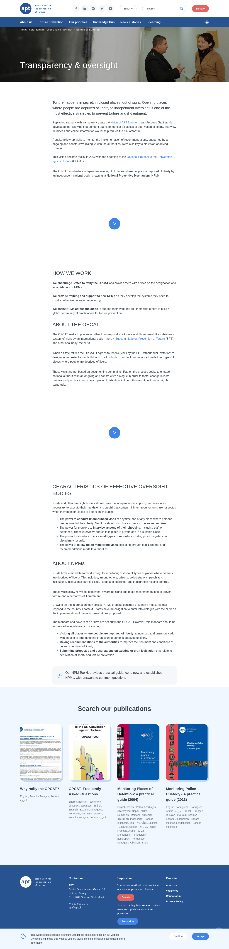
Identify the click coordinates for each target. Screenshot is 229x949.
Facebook (60, 8)
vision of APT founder (124, 124)
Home (23, 32)
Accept (200, 936)
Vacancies (172, 893)
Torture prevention (50, 22)
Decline (178, 936)
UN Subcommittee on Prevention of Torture (137, 341)
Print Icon (216, 22)
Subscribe (128, 923)
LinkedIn (68, 8)
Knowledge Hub (104, 22)
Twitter (86, 8)
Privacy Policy (174, 903)
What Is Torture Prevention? (60, 32)
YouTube (94, 8)
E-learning (153, 22)
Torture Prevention (36, 32)
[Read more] (41, 766)
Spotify (77, 8)
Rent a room (173, 898)
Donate (209, 8)
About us (26, 22)
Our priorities (78, 22)
